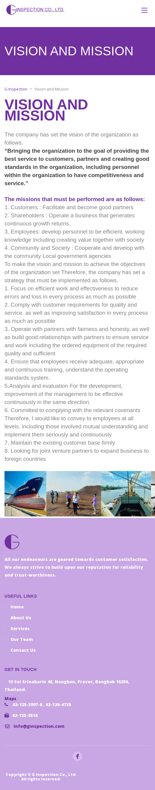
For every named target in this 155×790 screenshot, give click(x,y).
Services (20, 628)
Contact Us (23, 650)
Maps (11, 698)
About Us (21, 617)
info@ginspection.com (39, 726)
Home (17, 607)
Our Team (22, 639)
